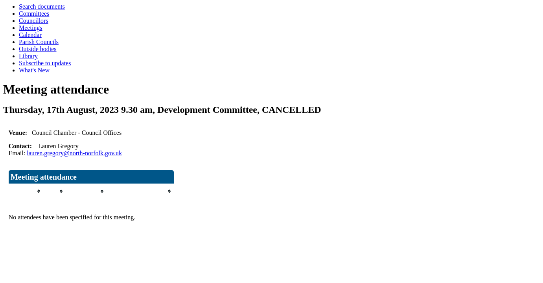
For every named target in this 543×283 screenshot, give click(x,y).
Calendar (30, 34)
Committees (34, 13)
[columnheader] (26, 191)
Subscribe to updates (45, 63)
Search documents (42, 6)
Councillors (33, 20)
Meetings (30, 27)
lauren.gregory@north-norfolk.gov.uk (74, 153)
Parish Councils (39, 42)
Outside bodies (38, 49)
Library (28, 56)
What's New (34, 70)
